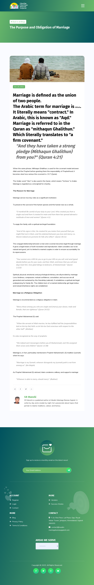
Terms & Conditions (18, 525)
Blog (13, 518)
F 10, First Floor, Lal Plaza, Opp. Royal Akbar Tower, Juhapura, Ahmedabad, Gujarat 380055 (66, 520)
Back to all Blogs (18, 22)
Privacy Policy (16, 521)
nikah (77, 107)
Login (13, 504)
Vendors (53, 500)
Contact (14, 508)
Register (14, 500)
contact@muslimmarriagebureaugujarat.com (59, 528)
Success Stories (56, 504)
